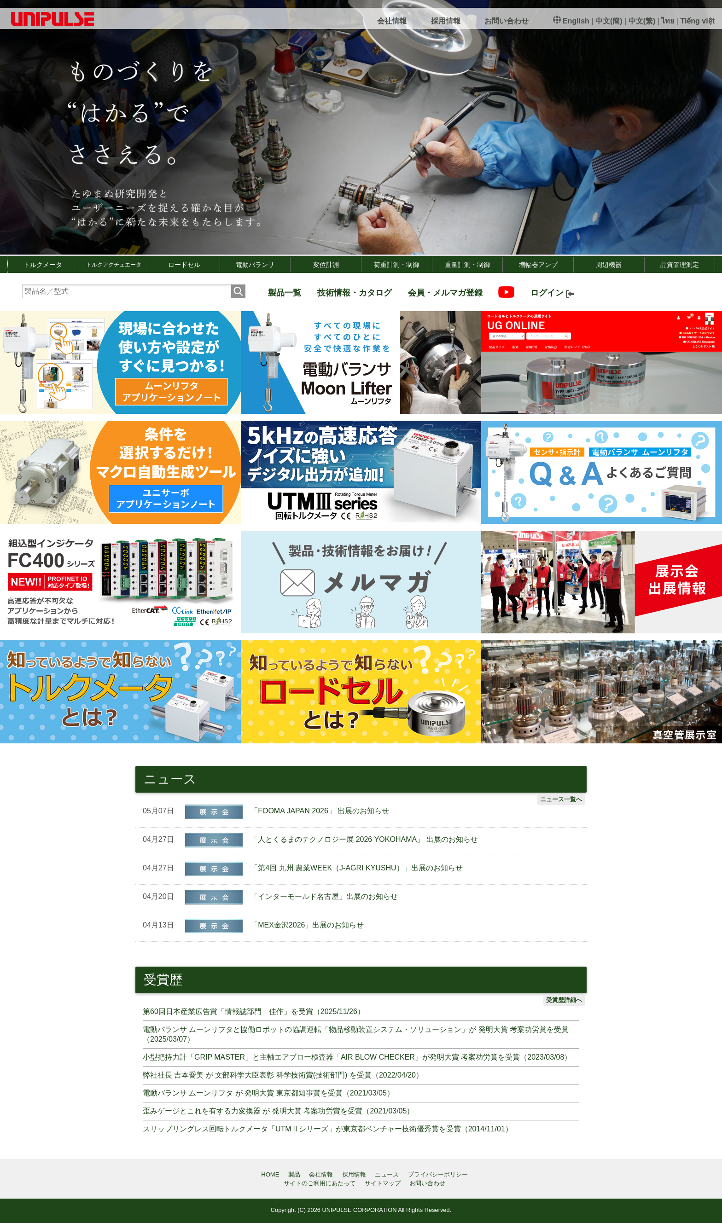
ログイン (552, 292)
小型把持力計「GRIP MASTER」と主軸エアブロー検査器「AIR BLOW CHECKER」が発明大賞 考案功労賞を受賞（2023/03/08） (357, 1057)
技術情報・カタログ (354, 292)
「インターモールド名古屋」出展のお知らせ (324, 896)
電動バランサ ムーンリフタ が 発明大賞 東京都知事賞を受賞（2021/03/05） (268, 1093)
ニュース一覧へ (561, 799)
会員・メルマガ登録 (445, 292)
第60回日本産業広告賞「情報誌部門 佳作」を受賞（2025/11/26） (254, 1011)
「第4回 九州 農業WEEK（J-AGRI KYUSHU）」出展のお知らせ (356, 868)
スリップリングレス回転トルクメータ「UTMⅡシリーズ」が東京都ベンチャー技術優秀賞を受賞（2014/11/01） (327, 1129)
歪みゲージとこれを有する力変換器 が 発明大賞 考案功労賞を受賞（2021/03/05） (278, 1111)
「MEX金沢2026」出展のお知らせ (307, 925)
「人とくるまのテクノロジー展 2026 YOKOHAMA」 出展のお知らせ (363, 839)
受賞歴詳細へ (564, 1000)
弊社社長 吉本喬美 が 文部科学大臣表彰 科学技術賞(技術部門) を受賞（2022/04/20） (283, 1075)
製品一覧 (284, 292)
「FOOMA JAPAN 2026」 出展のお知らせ (319, 811)
